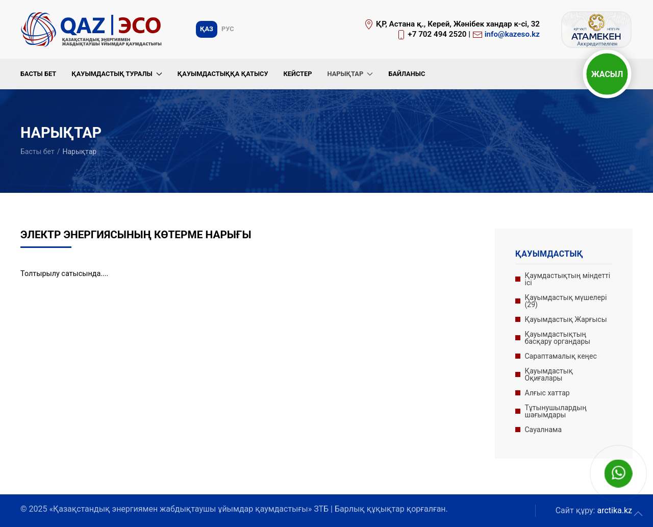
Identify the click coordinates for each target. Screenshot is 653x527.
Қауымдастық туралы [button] (116, 74)
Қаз (206, 29)
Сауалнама (543, 429)
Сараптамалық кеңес (561, 356)
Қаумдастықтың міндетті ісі (568, 279)
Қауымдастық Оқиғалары (549, 374)
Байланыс (406, 74)
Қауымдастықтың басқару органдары (558, 337)
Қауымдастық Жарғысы (566, 319)
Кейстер (297, 74)
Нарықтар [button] (350, 74)
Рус (227, 29)
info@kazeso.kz (512, 34)
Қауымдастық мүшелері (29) (566, 301)
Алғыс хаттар (547, 393)
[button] (638, 514)
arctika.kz (614, 510)
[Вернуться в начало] (92, 29)
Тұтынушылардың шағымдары (556, 411)
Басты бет (38, 74)
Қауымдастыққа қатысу (223, 74)
